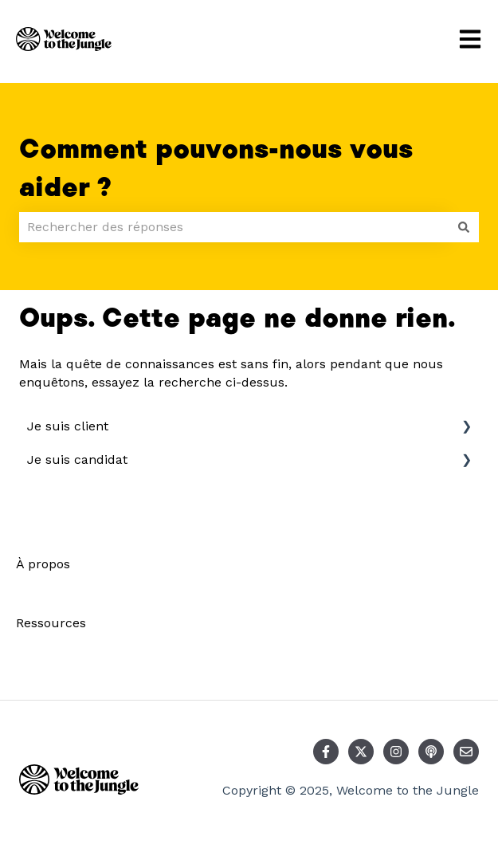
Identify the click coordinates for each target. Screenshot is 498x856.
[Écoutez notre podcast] (431, 751)
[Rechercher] (464, 227)
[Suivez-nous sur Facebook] (326, 751)
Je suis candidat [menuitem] (77, 459)
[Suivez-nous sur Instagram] (396, 751)
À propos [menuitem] (43, 563)
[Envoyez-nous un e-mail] (466, 751)
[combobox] (234, 227)
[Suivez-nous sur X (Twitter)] (361, 751)
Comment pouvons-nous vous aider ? (216, 169)
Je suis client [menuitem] (67, 426)
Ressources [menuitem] (51, 622)
